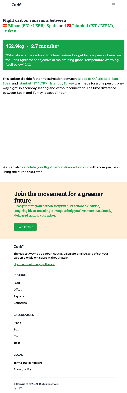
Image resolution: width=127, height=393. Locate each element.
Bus (16, 329)
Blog (17, 283)
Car (16, 336)
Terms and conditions (28, 362)
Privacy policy (23, 369)
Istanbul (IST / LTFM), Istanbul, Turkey (47, 83)
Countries (20, 303)
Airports (19, 296)
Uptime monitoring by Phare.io (34, 264)
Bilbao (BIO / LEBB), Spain (33, 25)
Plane (17, 322)
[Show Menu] (114, 4)
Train (17, 342)
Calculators (24, 314)
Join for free (25, 227)
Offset (18, 289)
